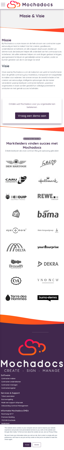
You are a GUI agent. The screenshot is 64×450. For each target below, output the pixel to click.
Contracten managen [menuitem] (9, 385)
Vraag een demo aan (32, 115)
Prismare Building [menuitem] (8, 417)
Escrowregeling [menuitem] (7, 399)
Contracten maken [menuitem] (8, 378)
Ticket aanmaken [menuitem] (8, 396)
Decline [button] (36, 445)
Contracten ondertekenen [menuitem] (11, 382)
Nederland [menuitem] (5, 423)
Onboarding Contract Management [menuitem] (14, 406)
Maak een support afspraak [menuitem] (12, 403)
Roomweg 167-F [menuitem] (7, 414)
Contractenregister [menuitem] (8, 388)
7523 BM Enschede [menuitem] (8, 420)
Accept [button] (27, 445)
